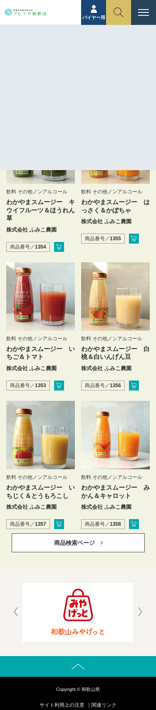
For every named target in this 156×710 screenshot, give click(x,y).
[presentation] (15, 612)
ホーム (64, 61)
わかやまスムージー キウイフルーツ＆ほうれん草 (40, 210)
